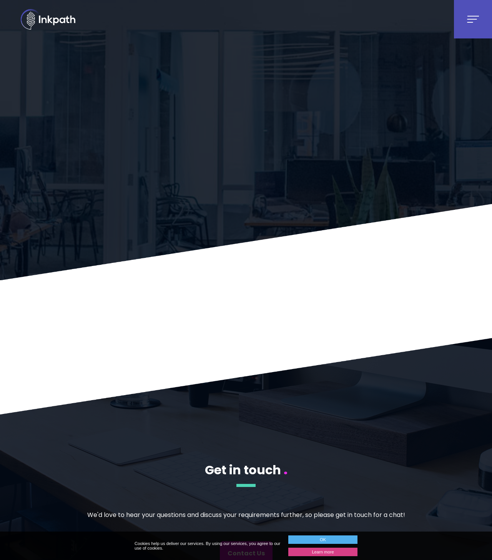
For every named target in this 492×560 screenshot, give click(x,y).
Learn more (323, 552)
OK (323, 539)
